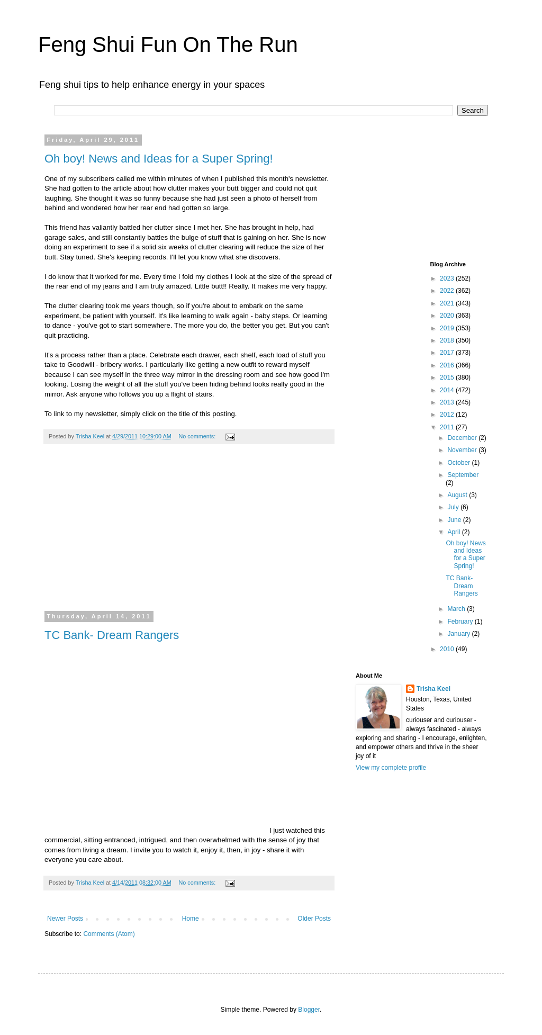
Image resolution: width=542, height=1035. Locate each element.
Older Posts (314, 918)
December (462, 438)
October (459, 462)
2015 (448, 377)
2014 (448, 390)
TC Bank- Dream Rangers (111, 635)
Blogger (309, 1009)
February (460, 621)
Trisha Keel (433, 688)
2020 (448, 315)
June (455, 520)
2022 (448, 290)
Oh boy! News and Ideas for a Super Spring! (158, 158)
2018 (448, 340)
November (462, 450)
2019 (448, 328)
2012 (448, 414)
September (462, 475)
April (454, 532)
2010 (448, 649)
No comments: (198, 436)
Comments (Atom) (108, 934)
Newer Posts (65, 918)
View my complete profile (391, 767)
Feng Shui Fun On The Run (168, 44)
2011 (448, 427)
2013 (448, 402)
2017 (448, 352)
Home (190, 918)
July (453, 507)
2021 (448, 303)
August (458, 495)
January (459, 633)
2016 (448, 365)
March (457, 609)
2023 (448, 278)
